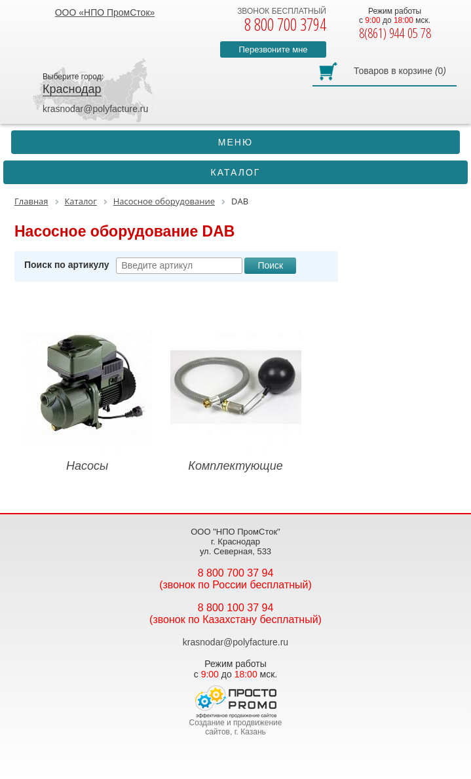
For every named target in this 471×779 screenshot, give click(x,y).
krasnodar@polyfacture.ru (95, 109)
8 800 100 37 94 (236, 607)
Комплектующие (235, 397)
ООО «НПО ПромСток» (105, 12)
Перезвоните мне (272, 49)
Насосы (87, 397)
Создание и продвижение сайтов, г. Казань (235, 727)
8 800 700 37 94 (236, 573)
